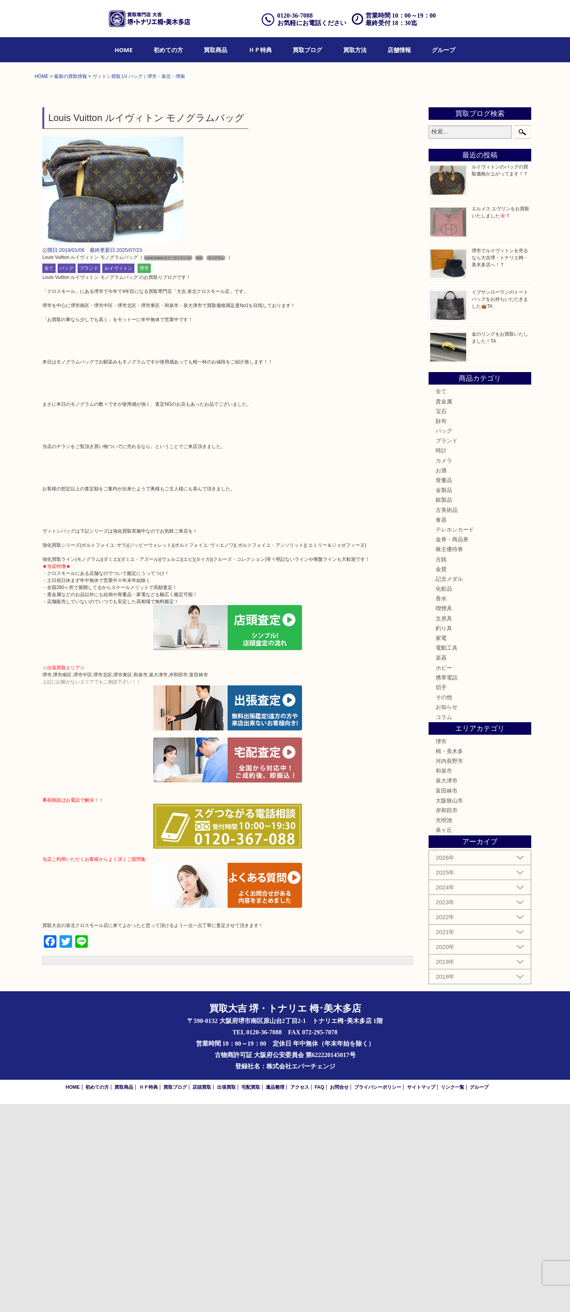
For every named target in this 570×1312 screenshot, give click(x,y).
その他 (444, 905)
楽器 (441, 865)
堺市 (144, 476)
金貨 (441, 777)
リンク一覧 (452, 1295)
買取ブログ (307, 50)
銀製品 (444, 708)
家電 (441, 846)
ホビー (444, 875)
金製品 (444, 698)
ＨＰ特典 (260, 50)
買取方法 (355, 50)
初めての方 (168, 50)
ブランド (89, 476)
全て (49, 476)
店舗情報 (399, 50)
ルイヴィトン (118, 476)
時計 (441, 658)
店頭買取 (201, 1295)
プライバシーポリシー (377, 1295)
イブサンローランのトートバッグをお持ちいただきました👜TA (500, 507)
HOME (124, 50)
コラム (444, 925)
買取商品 (215, 50)
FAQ (319, 1295)
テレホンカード (455, 737)
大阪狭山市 (449, 1008)
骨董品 (444, 688)
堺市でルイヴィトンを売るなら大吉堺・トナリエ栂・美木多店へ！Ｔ (500, 465)
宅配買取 (250, 1295)
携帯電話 (447, 885)
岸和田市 (447, 1018)
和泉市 (444, 979)
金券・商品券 (452, 747)
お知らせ (447, 915)
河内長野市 (449, 969)
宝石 (441, 619)
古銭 (441, 767)
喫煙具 (444, 816)
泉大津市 (447, 988)
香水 (441, 806)
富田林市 (447, 998)
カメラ (444, 668)
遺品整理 (275, 1295)
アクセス (299, 1295)
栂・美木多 (449, 959)
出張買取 (226, 1295)
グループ (443, 50)
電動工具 (447, 856)
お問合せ (339, 1295)
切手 (441, 895)
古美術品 (447, 717)
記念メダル (449, 787)
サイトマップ (421, 1295)
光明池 (444, 1028)
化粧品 (444, 796)
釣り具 (444, 836)
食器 (441, 728)
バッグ (67, 476)
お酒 (441, 678)
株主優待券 (449, 757)
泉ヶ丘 (444, 1038)
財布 (441, 629)
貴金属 (444, 609)
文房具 (444, 826)
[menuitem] (124, 49)
